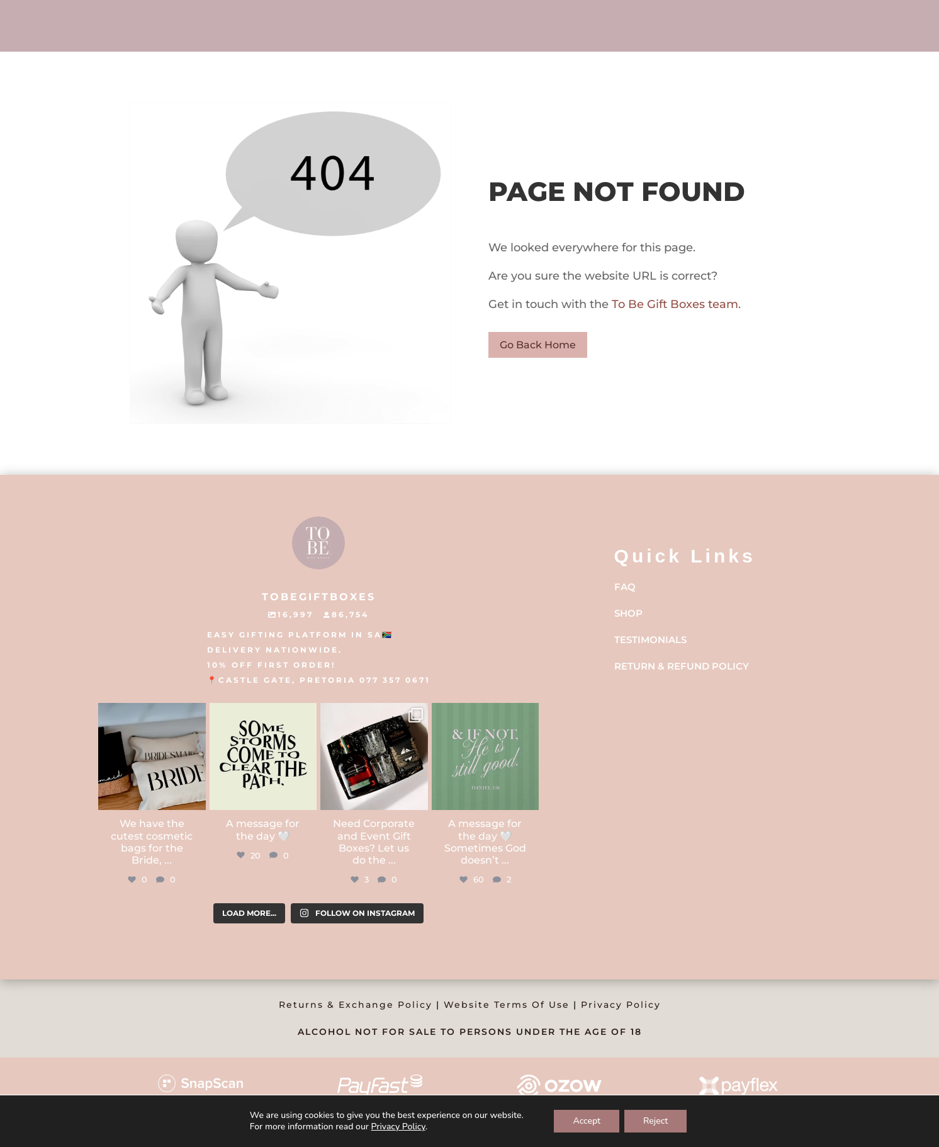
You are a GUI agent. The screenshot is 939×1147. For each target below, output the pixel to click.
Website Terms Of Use (507, 1004)
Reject (655, 1121)
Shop (628, 613)
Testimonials (650, 640)
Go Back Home (538, 345)
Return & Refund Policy (681, 666)
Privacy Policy (621, 1004)
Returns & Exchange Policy (355, 1004)
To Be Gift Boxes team (673, 304)
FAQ (625, 587)
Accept (586, 1121)
